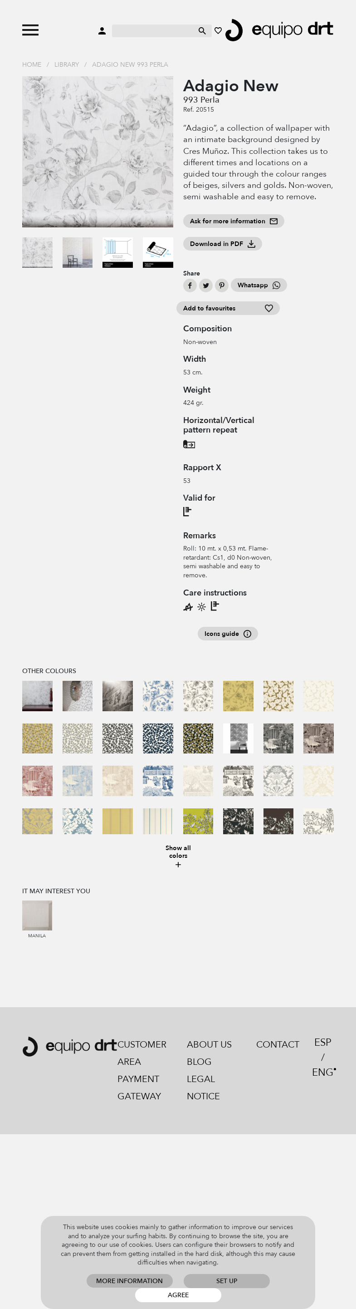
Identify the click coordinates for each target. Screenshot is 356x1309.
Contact (277, 1044)
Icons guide (228, 634)
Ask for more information (234, 221)
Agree (178, 1295)
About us (209, 1044)
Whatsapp (259, 285)
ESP (323, 1042)
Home (31, 64)
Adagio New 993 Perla (130, 64)
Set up (226, 1281)
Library (66, 64)
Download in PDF (222, 244)
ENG (322, 1072)
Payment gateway (139, 1087)
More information (129, 1281)
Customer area (141, 1053)
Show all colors (178, 856)
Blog (199, 1062)
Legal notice (203, 1087)
